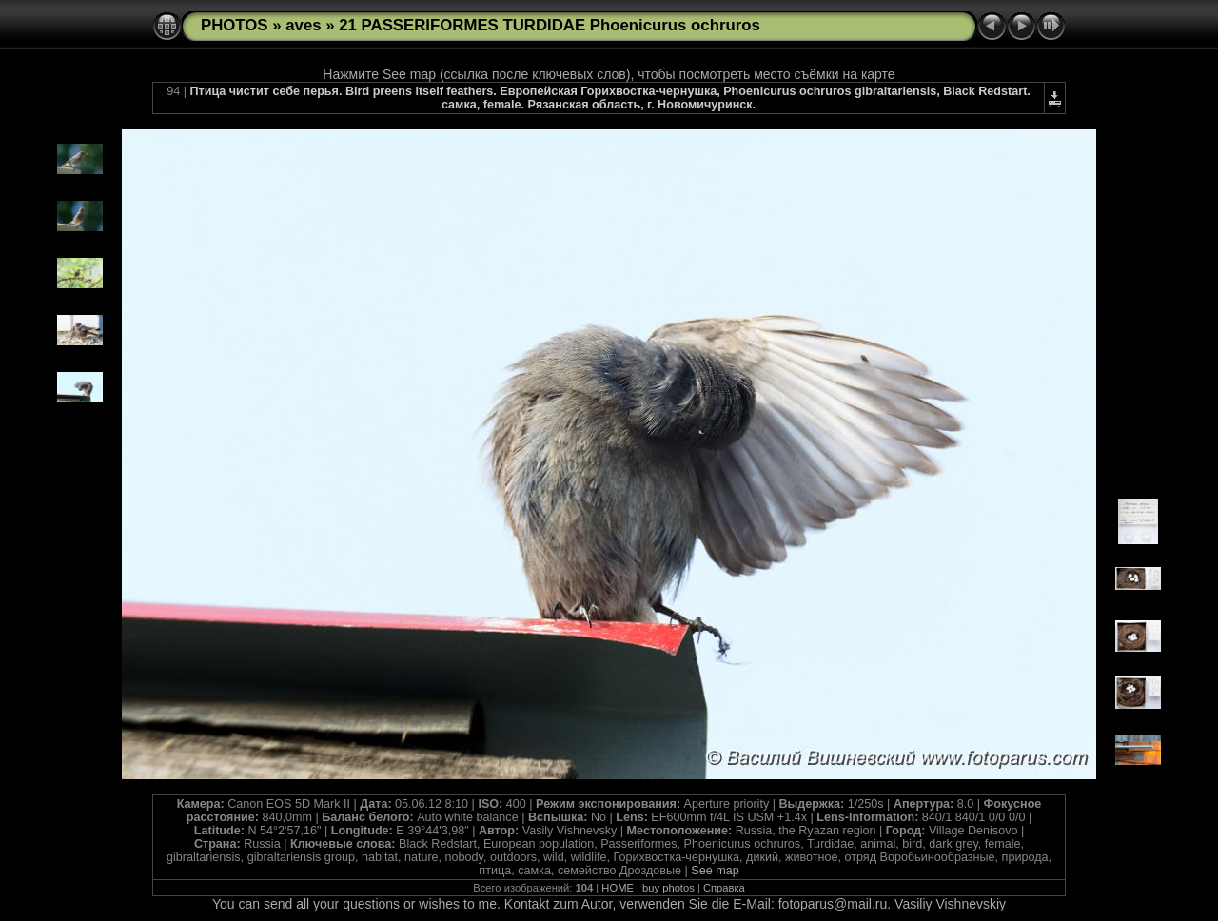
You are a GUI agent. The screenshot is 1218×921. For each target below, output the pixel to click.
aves (303, 25)
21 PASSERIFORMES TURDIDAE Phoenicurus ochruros (549, 25)
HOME (617, 887)
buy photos (668, 887)
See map (714, 870)
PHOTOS (234, 25)
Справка (724, 887)
